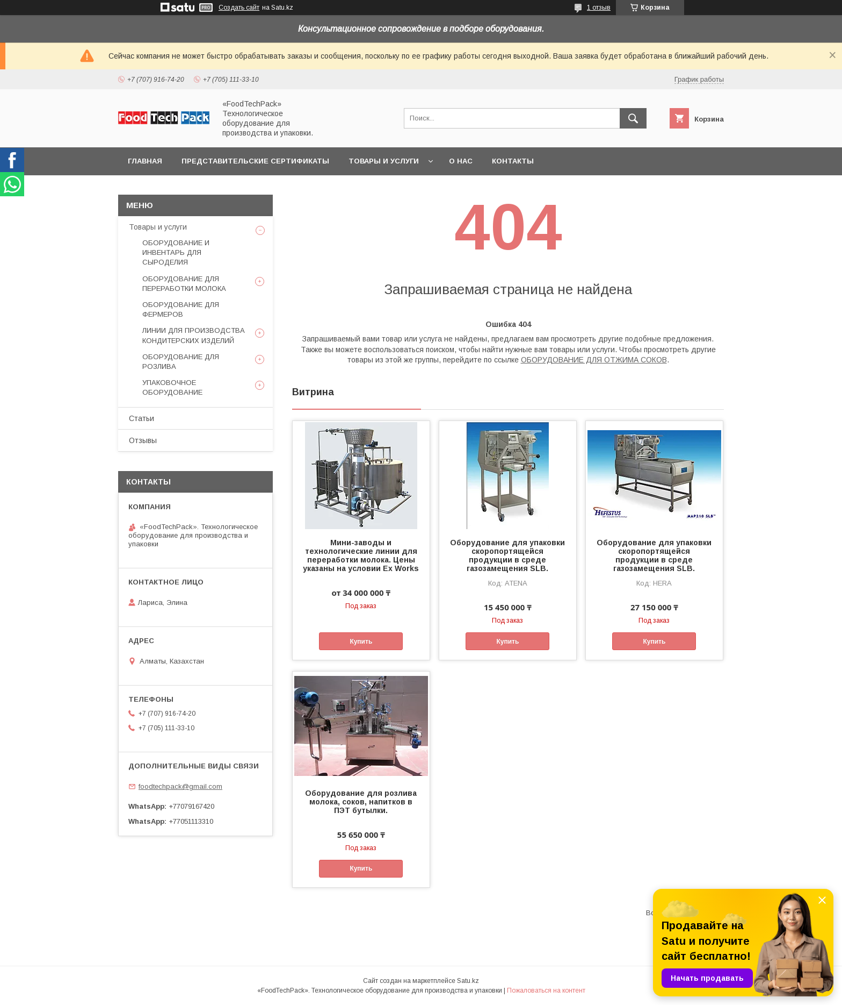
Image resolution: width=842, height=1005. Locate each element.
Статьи (141, 418)
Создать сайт (239, 7)
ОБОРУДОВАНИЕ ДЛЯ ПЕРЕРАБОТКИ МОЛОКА (184, 284)
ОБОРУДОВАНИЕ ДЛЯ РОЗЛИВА (180, 361)
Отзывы (143, 440)
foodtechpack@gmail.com (180, 786)
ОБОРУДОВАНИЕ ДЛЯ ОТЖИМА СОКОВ (594, 359)
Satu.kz (468, 981)
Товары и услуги (384, 161)
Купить (361, 641)
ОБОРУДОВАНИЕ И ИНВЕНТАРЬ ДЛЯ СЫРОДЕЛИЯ (175, 252)
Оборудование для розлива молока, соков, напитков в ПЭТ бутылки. (361, 802)
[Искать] (633, 118)
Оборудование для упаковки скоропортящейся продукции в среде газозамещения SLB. (507, 555)
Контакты (513, 161)
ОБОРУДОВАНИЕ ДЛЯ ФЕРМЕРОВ (180, 309)
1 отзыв (599, 7)
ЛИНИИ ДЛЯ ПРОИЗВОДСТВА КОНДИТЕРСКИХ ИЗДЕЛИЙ (193, 335)
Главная (145, 161)
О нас (461, 161)
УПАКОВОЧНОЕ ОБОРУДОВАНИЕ (172, 387)
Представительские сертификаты (255, 161)
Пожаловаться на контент (546, 990)
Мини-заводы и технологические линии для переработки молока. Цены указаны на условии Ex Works (361, 555)
